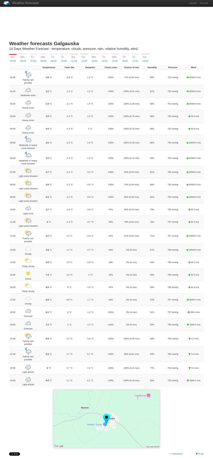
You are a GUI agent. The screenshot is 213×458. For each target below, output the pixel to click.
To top (200, 454)
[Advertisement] (106, 23)
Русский (204, 3)
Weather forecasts (21, 3)
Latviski (193, 3)
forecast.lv (178, 454)
